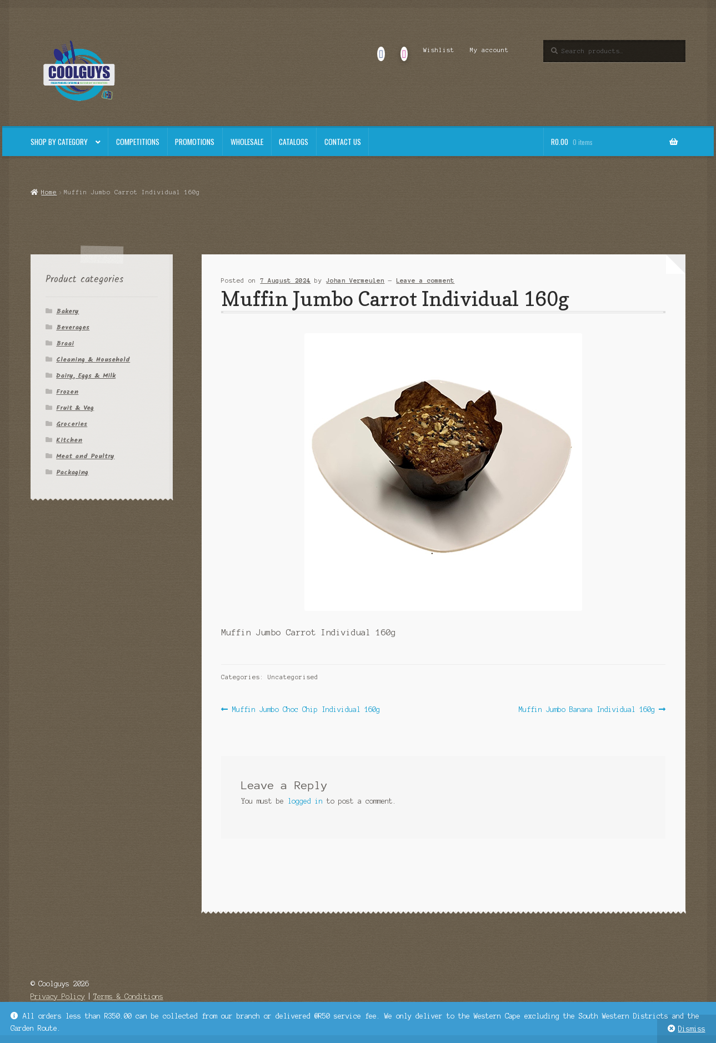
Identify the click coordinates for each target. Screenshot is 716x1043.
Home (49, 192)
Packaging (72, 472)
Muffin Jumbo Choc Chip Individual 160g (306, 709)
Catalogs (293, 141)
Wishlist (438, 50)
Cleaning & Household (93, 359)
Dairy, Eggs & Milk (86, 375)
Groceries (71, 424)
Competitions (137, 141)
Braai (65, 343)
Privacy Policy (58, 996)
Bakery (67, 311)
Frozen (67, 392)
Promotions (194, 141)
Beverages (72, 327)
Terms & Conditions (128, 996)
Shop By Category (59, 141)
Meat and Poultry (85, 456)
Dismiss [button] (691, 1028)
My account (489, 50)
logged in (305, 801)
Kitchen (69, 440)
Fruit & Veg (75, 408)
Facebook (381, 50)
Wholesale (247, 141)
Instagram (403, 50)
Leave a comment (425, 280)
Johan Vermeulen (355, 280)
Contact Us (342, 141)
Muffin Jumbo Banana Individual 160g (587, 709)
